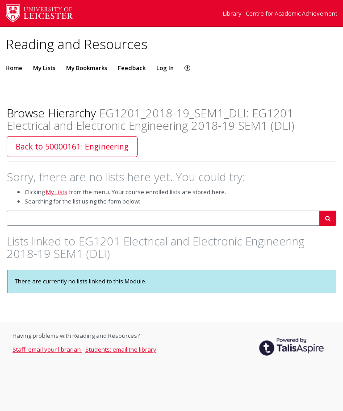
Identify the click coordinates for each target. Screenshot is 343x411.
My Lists (44, 68)
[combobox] (163, 218)
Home (13, 68)
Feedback (132, 68)
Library (233, 13)
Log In (165, 68)
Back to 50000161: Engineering (72, 146)
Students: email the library (120, 349)
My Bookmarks (86, 68)
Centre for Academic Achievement (291, 13)
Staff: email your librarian (47, 349)
